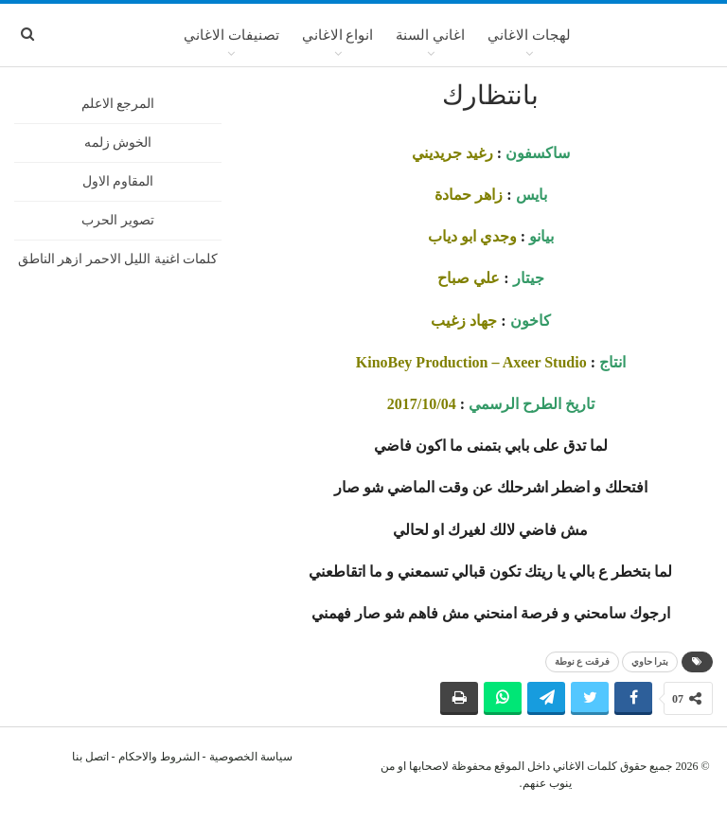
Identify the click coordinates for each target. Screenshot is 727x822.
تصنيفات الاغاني (231, 35)
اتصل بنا (90, 756)
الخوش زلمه (118, 142)
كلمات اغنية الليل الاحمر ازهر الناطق (118, 259)
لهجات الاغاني (529, 35)
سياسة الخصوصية (251, 756)
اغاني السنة (430, 35)
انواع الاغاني (338, 35)
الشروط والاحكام (159, 756)
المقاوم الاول (118, 181)
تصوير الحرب (117, 220)
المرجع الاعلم (118, 104)
